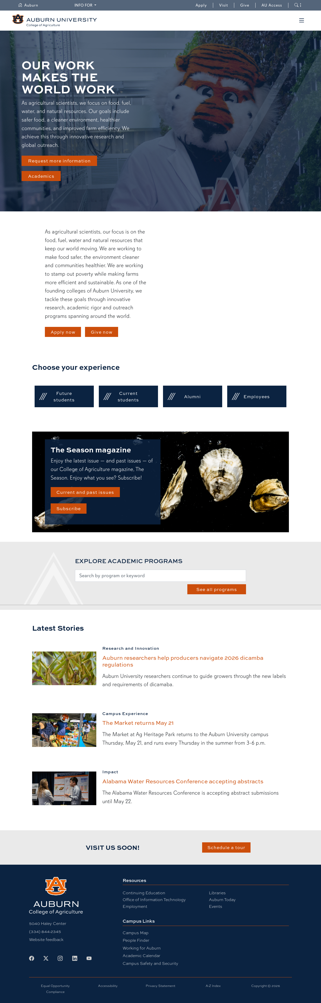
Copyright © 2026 (265, 986)
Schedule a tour (226, 847)
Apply (201, 5)
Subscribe (68, 508)
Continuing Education (144, 893)
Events (215, 906)
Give (248, 5)
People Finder (136, 940)
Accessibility (108, 986)
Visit (223, 5)
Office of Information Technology (154, 899)
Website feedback (46, 939)
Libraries (217, 893)
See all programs (216, 589)
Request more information (59, 160)
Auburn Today (222, 899)
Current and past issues (85, 492)
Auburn (31, 5)
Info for (86, 5)
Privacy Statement (160, 986)
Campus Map (135, 932)
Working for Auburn (142, 948)
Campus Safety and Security (150, 963)
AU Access (272, 5)
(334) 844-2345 (45, 931)
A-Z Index (213, 986)
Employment (135, 906)
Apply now (63, 332)
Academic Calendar (141, 955)
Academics (41, 176)
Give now (102, 332)
